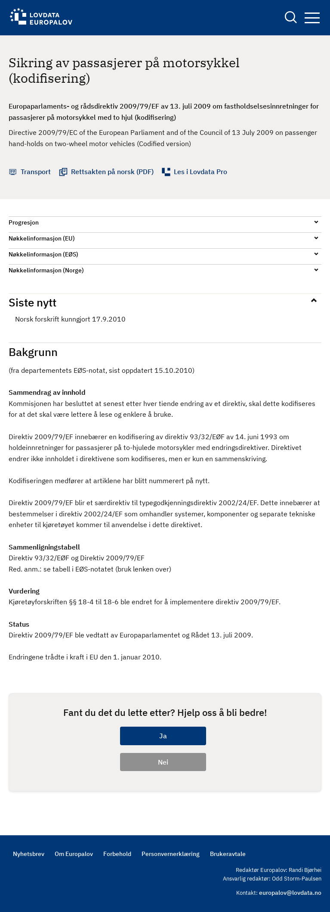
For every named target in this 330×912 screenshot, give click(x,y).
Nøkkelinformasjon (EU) (42, 238)
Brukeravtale (228, 854)
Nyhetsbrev (28, 854)
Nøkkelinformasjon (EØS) (43, 254)
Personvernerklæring (171, 854)
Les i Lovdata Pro (200, 171)
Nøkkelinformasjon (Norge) (46, 270)
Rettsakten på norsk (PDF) (112, 171)
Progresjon (24, 222)
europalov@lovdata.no (290, 892)
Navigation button (312, 17)
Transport (36, 171)
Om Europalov (74, 854)
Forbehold (117, 854)
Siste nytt (32, 302)
